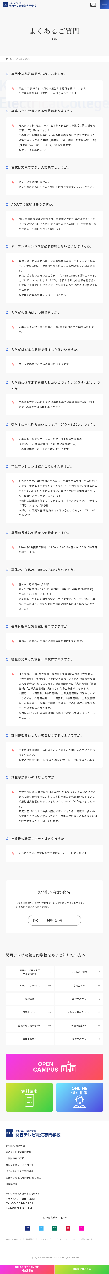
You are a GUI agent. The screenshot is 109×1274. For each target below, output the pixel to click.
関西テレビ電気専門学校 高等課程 (23, 1177)
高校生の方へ (86, 998)
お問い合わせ (86, 1239)
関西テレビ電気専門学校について (35, 972)
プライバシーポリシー (65, 1239)
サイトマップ (45, 1239)
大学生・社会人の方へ (84, 1012)
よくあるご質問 (85, 972)
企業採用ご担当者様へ (34, 1025)
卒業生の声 (87, 985)
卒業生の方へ (37, 1038)
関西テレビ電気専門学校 (18, 1151)
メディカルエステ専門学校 (19, 1171)
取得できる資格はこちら (33, 149)
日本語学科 (11, 1184)
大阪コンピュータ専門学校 (19, 1164)
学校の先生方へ (85, 1025)
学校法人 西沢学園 (15, 1145)
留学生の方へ (86, 1038)
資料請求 (30, 1239)
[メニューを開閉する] (104, 4)
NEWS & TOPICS (13, 1239)
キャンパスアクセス (35, 985)
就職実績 (38, 998)
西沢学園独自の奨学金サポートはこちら (42, 295)
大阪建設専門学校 (15, 1158)
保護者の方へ (37, 1012)
